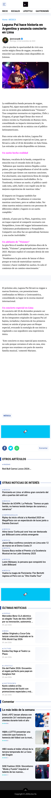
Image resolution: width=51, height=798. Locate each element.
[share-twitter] (10, 448)
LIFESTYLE (28, 11)
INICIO (5, 11)
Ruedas (7, 613)
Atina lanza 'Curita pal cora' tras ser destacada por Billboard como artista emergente (24, 533)
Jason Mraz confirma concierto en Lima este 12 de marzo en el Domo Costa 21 (25, 544)
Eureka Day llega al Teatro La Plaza (16, 652)
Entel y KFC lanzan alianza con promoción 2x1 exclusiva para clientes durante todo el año (17, 717)
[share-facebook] (4, 448)
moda (6, 631)
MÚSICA (7, 416)
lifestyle (8, 666)
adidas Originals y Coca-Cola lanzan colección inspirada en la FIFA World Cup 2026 (17, 636)
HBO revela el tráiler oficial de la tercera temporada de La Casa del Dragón (17, 752)
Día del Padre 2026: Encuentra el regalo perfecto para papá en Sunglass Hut (17, 671)
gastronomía (10, 683)
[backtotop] (25, 790)
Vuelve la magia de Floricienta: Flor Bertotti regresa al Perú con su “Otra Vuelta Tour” (23, 574)
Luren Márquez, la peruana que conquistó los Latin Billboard (24, 563)
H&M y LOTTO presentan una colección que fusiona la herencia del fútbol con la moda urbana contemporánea (17, 735)
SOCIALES (15, 11)
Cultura (7, 648)
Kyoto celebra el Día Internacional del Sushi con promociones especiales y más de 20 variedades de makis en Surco (17, 689)
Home (4, 20)
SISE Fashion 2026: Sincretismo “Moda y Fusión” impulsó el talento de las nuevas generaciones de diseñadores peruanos (17, 769)
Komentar (43, 448)
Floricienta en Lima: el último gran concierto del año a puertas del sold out (25, 493)
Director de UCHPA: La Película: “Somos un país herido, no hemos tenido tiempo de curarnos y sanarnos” (25, 506)
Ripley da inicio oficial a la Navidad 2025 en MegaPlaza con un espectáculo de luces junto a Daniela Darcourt (25, 520)
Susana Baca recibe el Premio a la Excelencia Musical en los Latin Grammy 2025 (24, 552)
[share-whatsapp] (16, 448)
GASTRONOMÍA (42, 11)
